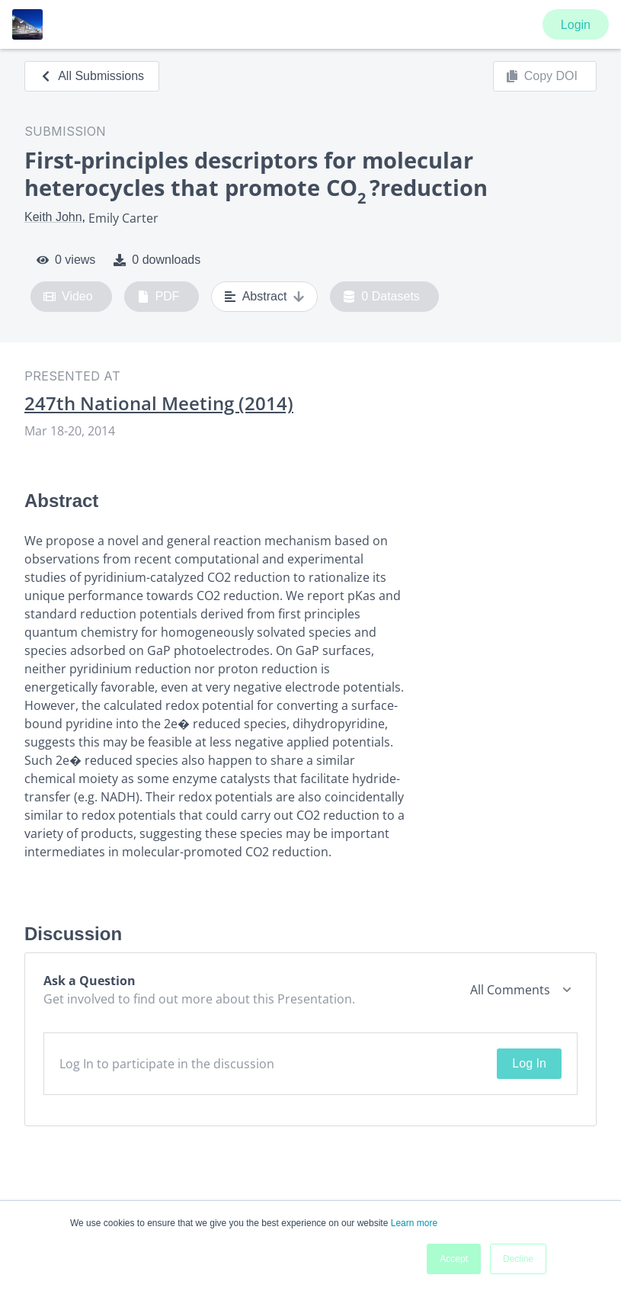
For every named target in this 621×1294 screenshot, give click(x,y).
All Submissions (92, 75)
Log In (529, 1063)
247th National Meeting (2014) (158, 403)
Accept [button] (454, 1259)
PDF (158, 296)
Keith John (53, 216)
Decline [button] (518, 1259)
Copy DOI (542, 76)
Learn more (414, 1223)
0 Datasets (381, 296)
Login (576, 24)
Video (68, 296)
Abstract (265, 296)
